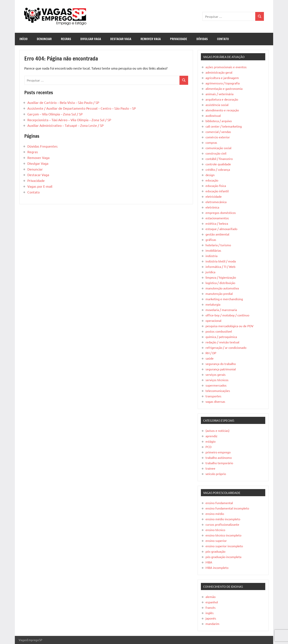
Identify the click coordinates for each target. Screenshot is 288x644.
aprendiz (211, 436)
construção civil (215, 153)
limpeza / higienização (220, 277)
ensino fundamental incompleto (227, 508)
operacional (213, 320)
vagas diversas (215, 401)
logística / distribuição (220, 283)
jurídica (210, 272)
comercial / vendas (218, 132)
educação (211, 180)
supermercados (216, 385)
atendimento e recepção (222, 110)
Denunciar (44, 39)
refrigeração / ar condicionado (225, 347)
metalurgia (212, 304)
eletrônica (212, 207)
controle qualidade (218, 164)
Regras (66, 39)
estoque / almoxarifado (221, 229)
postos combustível (218, 331)
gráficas (210, 239)
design (210, 175)
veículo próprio (215, 474)
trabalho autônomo (218, 457)
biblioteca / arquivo (218, 121)
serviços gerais (215, 374)
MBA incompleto (216, 567)
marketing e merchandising (224, 299)
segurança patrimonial (220, 369)
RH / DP (210, 353)
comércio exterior (217, 137)
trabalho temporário (219, 463)
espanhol (211, 602)
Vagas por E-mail (39, 186)
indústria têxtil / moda (220, 261)
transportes (213, 396)
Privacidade (178, 39)
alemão (210, 597)
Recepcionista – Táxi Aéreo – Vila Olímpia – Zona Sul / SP (69, 120)
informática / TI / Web (220, 266)
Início (23, 39)
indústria (211, 256)
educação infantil (217, 191)
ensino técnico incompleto (223, 535)
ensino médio (214, 513)
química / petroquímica (221, 337)
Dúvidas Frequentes (42, 146)
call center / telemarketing (223, 126)
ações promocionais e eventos (226, 67)
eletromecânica (216, 202)
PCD (208, 447)
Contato (223, 39)
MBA (208, 562)
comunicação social (218, 148)
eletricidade (213, 196)
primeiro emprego (218, 452)
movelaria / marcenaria (221, 310)
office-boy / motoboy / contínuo (227, 315)
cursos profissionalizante (222, 524)
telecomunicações (217, 391)
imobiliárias (213, 250)
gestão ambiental (217, 234)
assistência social (216, 105)
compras (211, 142)
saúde (209, 358)
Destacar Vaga (120, 39)
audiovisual (213, 115)
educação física (215, 185)
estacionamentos (217, 218)
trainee (210, 468)
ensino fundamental (219, 503)
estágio (210, 441)
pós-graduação (215, 551)
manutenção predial (219, 293)
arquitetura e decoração (221, 99)
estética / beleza (216, 223)
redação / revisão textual (222, 342)
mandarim (212, 624)
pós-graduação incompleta (223, 557)
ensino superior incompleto (224, 546)
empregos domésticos (220, 212)
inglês (209, 613)
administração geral (218, 72)
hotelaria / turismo (218, 245)
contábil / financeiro (219, 159)
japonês (210, 618)
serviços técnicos (216, 380)
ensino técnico (215, 530)
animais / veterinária (219, 94)
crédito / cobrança (217, 169)
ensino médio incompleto (222, 519)
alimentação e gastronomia (224, 88)
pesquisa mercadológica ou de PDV (229, 326)
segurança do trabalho (220, 364)
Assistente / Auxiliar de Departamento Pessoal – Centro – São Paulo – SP (81, 108)
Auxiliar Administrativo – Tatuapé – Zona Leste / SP (65, 125)
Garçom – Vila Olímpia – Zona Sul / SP (55, 114)
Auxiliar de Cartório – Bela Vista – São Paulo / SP (63, 102)
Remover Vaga (151, 39)
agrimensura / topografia (222, 83)
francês (210, 607)
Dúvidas (202, 39)
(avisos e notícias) (217, 430)
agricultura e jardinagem (222, 78)
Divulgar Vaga (90, 39)
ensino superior (216, 540)
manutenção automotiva (222, 288)
